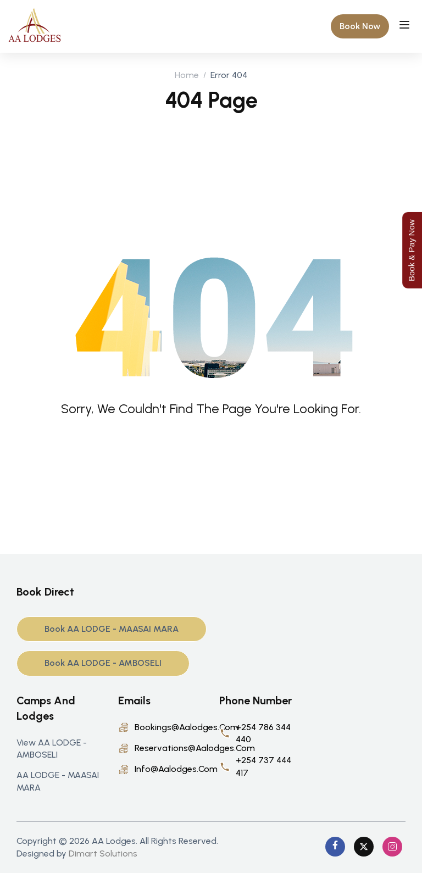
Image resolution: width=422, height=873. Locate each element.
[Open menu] (406, 26)
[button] (360, 26)
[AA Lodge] (34, 25)
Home (187, 75)
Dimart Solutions (103, 853)
